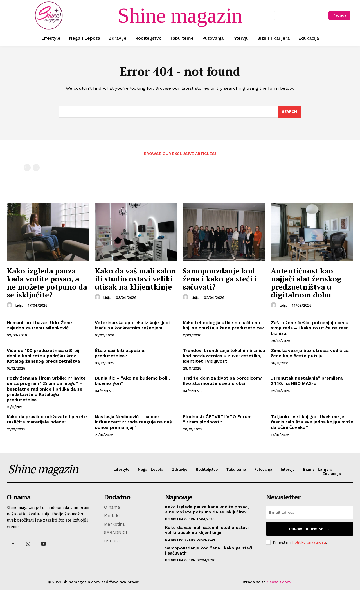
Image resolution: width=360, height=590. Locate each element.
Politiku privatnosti (309, 542)
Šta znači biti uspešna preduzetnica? (119, 353)
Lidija (19, 305)
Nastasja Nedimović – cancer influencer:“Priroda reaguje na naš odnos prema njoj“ (133, 422)
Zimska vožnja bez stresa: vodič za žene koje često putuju (309, 353)
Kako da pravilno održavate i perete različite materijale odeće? (47, 419)
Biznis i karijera (180, 519)
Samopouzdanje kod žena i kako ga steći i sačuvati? (220, 278)
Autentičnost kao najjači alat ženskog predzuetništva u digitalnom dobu (306, 283)
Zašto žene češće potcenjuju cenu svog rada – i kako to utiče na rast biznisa (309, 328)
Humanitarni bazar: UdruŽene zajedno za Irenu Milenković (39, 325)
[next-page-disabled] (36, 167)
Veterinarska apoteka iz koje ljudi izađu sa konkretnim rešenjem (132, 325)
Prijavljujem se (309, 528)
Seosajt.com (279, 582)
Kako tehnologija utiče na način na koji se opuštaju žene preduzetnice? (223, 325)
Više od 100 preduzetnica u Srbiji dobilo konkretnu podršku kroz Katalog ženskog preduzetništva (43, 356)
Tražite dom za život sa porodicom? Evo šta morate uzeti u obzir (222, 380)
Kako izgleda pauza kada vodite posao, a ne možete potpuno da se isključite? (47, 283)
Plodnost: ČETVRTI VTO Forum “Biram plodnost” (217, 419)
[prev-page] (27, 167)
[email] (309, 512)
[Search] (289, 112)
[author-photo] (10, 305)
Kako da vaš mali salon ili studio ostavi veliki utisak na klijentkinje (135, 278)
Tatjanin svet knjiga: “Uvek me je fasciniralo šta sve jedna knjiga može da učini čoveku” (312, 422)
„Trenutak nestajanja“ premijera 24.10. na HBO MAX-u (307, 380)
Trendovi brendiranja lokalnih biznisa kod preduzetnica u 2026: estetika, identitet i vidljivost (224, 356)
